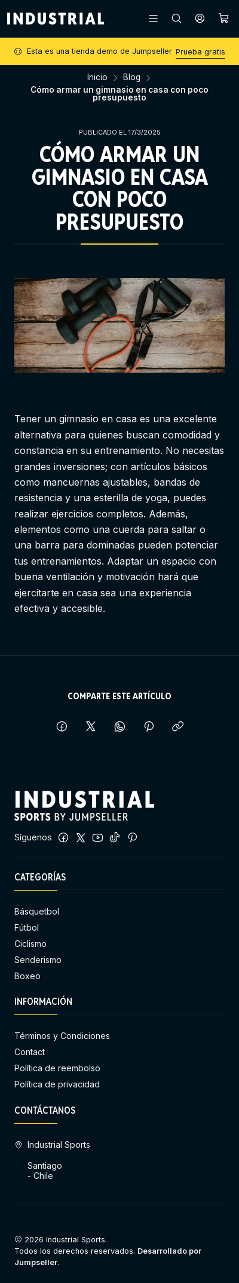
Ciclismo (30, 943)
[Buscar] (176, 18)
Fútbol (26, 927)
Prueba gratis (200, 51)
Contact (29, 1052)
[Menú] (153, 18)
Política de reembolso (57, 1068)
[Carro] (224, 18)
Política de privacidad (57, 1084)
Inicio (97, 78)
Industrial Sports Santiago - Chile (52, 1160)
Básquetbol (36, 911)
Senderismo (38, 960)
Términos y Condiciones (62, 1036)
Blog (131, 78)
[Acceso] (200, 18)
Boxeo (27, 976)
